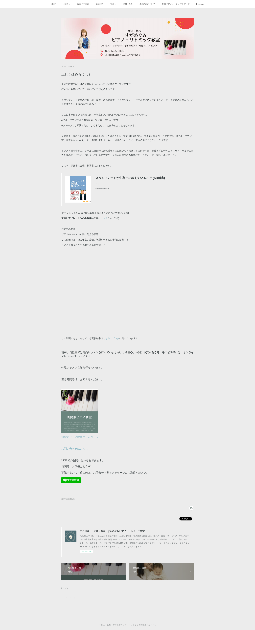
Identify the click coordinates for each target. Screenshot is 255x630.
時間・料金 (128, 4)
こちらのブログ (111, 338)
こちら (104, 218)
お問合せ (66, 4)
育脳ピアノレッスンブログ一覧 (176, 4)
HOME (53, 4)
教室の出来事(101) (68, 499)
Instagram (200, 4)
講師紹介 (100, 4)
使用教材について (147, 4)
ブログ (113, 4)
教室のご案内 (83, 4)
